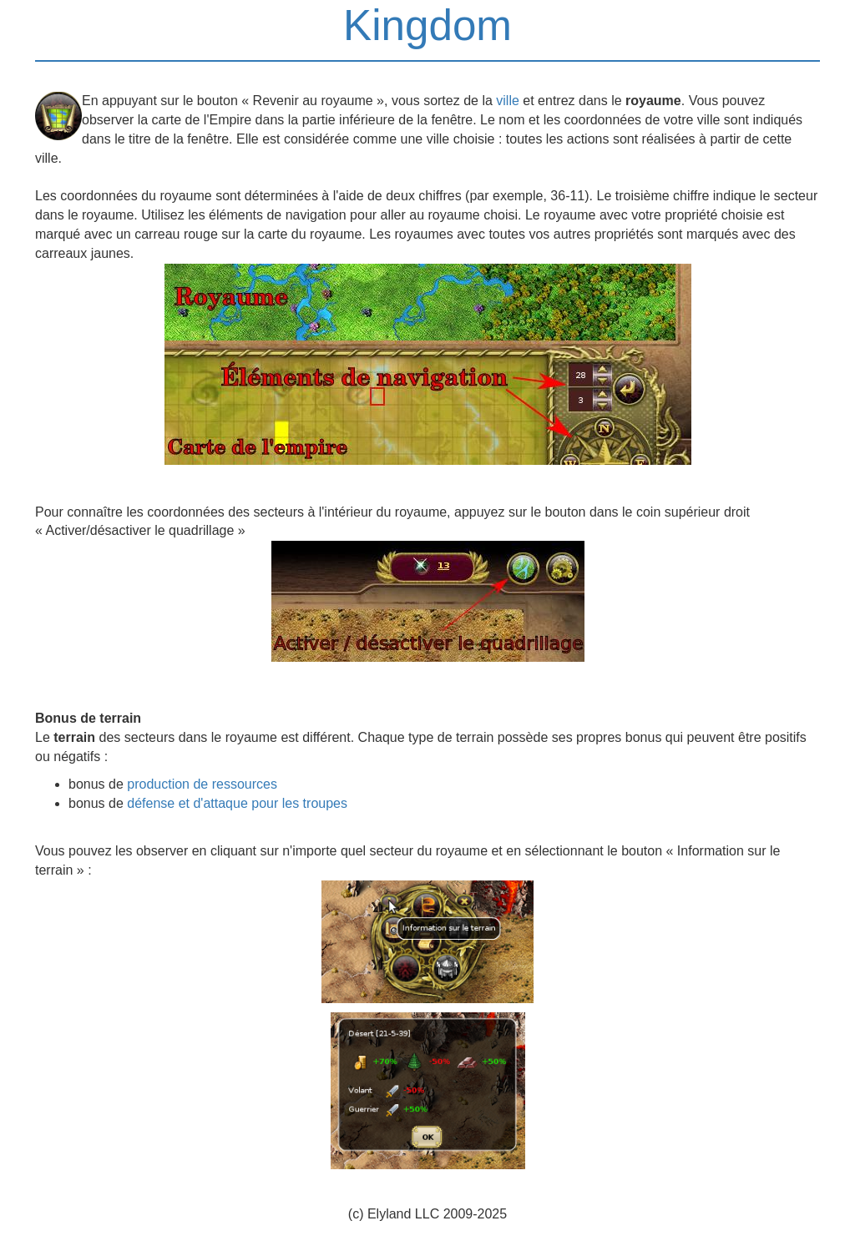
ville (507, 100)
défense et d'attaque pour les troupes (237, 803)
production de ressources (202, 784)
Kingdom (427, 25)
